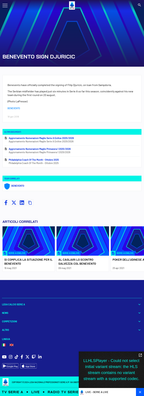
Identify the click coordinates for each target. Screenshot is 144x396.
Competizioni (72, 321)
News (72, 312)
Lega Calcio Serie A (72, 304)
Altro (72, 330)
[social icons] (4, 357)
